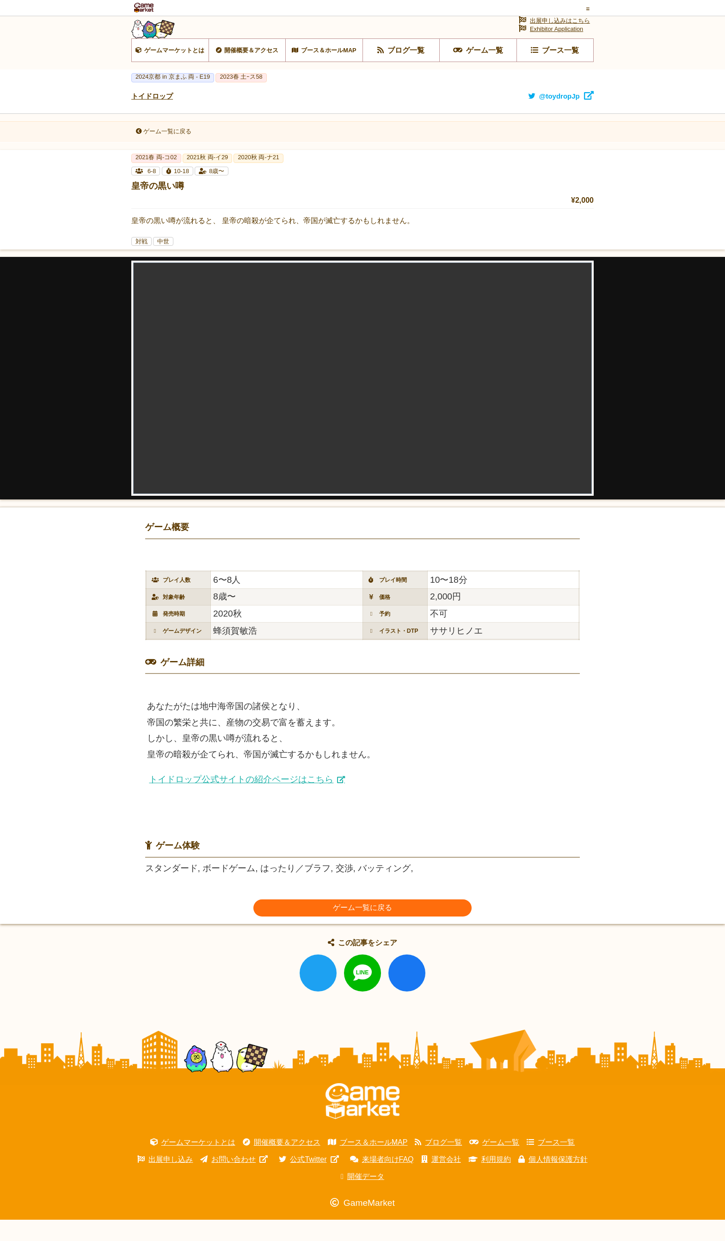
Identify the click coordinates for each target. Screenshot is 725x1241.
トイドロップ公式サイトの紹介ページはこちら (241, 800)
